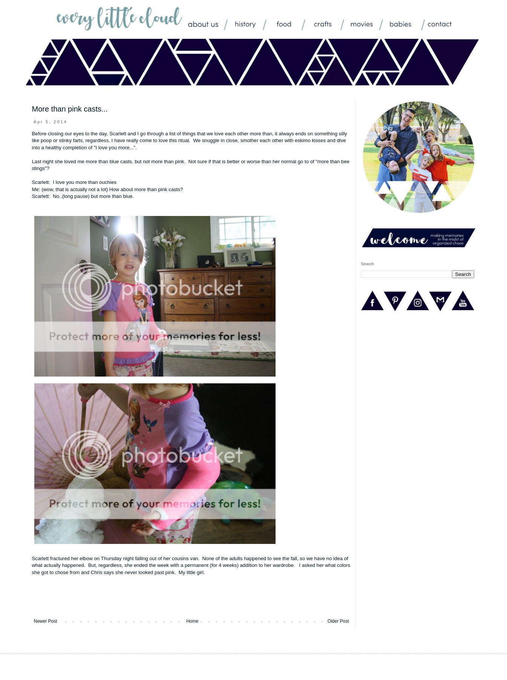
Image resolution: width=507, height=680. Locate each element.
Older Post (338, 621)
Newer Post (45, 621)
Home (192, 621)
